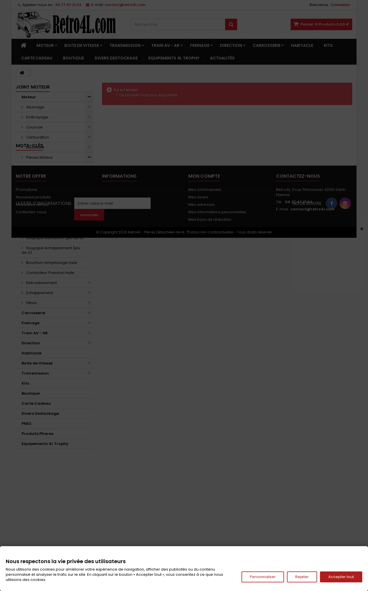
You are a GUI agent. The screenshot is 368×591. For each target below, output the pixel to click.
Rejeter (302, 577)
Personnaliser (263, 577)
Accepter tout (341, 577)
